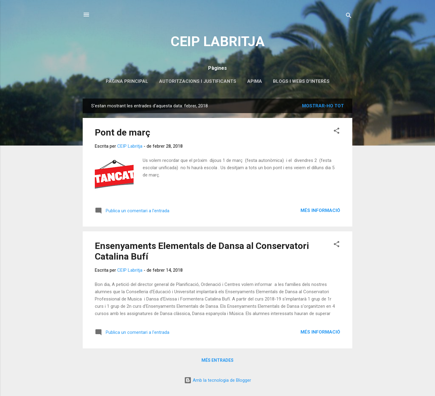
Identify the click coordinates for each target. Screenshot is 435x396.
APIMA (254, 81)
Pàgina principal (127, 81)
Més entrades (217, 360)
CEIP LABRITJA (218, 41)
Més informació (320, 210)
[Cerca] (348, 16)
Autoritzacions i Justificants (197, 81)
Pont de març (122, 132)
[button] (336, 131)
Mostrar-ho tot (323, 106)
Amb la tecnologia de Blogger (217, 380)
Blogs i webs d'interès (301, 81)
